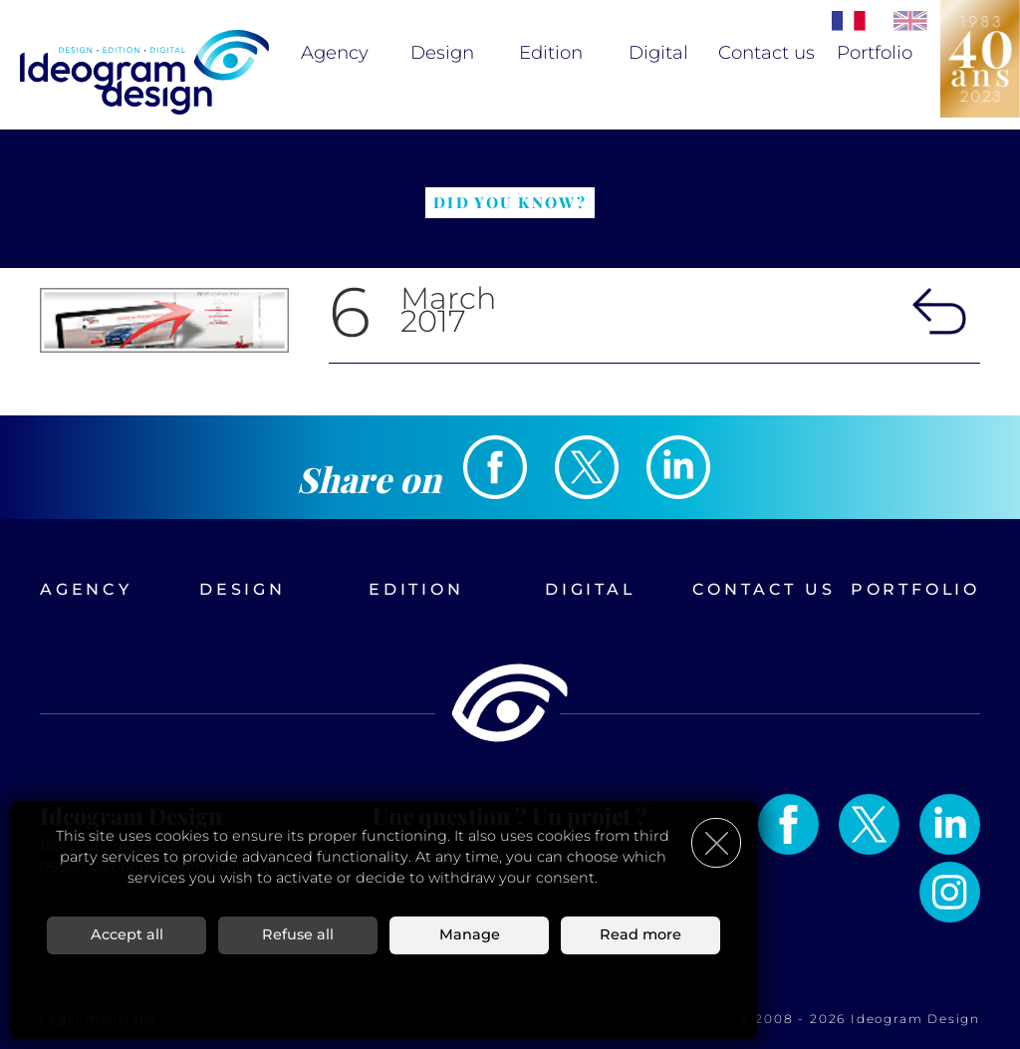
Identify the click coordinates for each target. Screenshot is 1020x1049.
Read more (640, 934)
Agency (335, 53)
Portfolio (874, 53)
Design (442, 53)
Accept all (127, 934)
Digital (658, 53)
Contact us (766, 53)
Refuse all (298, 934)
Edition (551, 53)
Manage (469, 934)
